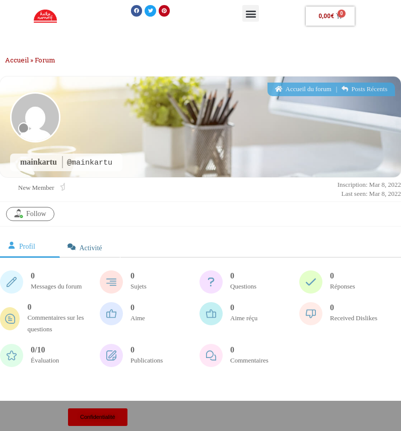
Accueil (17, 59)
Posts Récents (364, 89)
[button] (137, 11)
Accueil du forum (303, 89)
